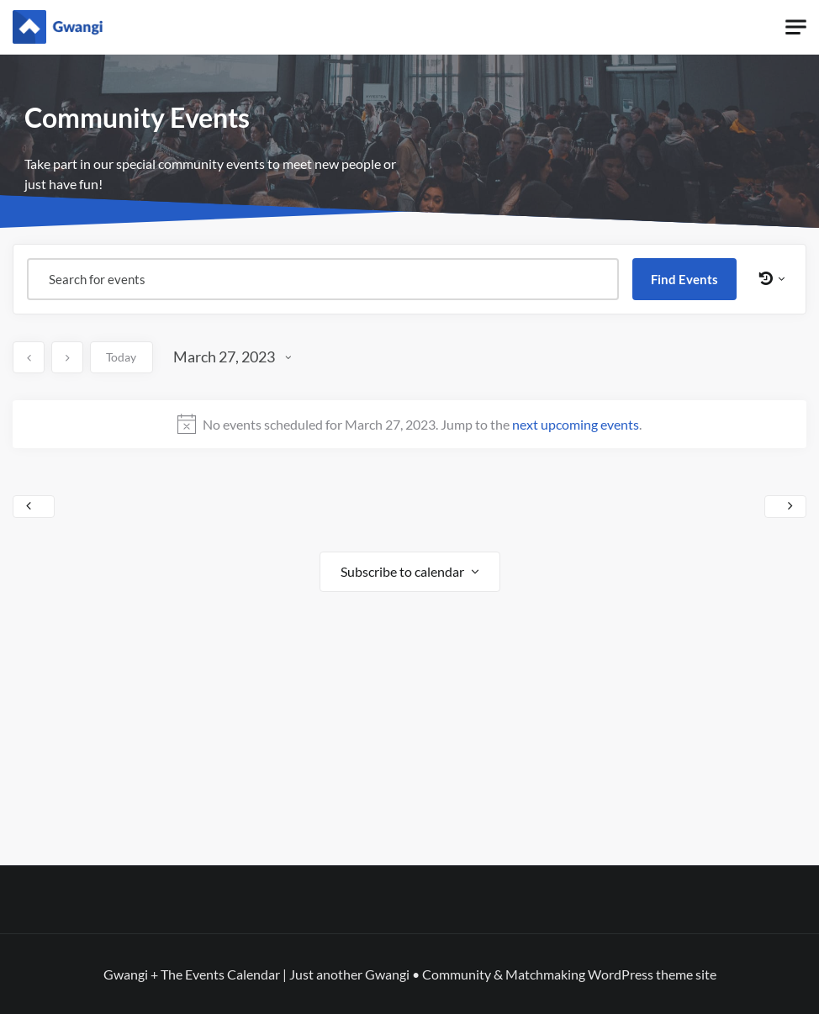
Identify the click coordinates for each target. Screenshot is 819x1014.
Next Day (785, 507)
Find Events (684, 279)
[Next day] (67, 357)
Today (121, 357)
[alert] (409, 423)
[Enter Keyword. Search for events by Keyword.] (323, 279)
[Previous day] (29, 357)
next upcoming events (575, 424)
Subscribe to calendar (402, 571)
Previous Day (34, 507)
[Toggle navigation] (795, 27)
